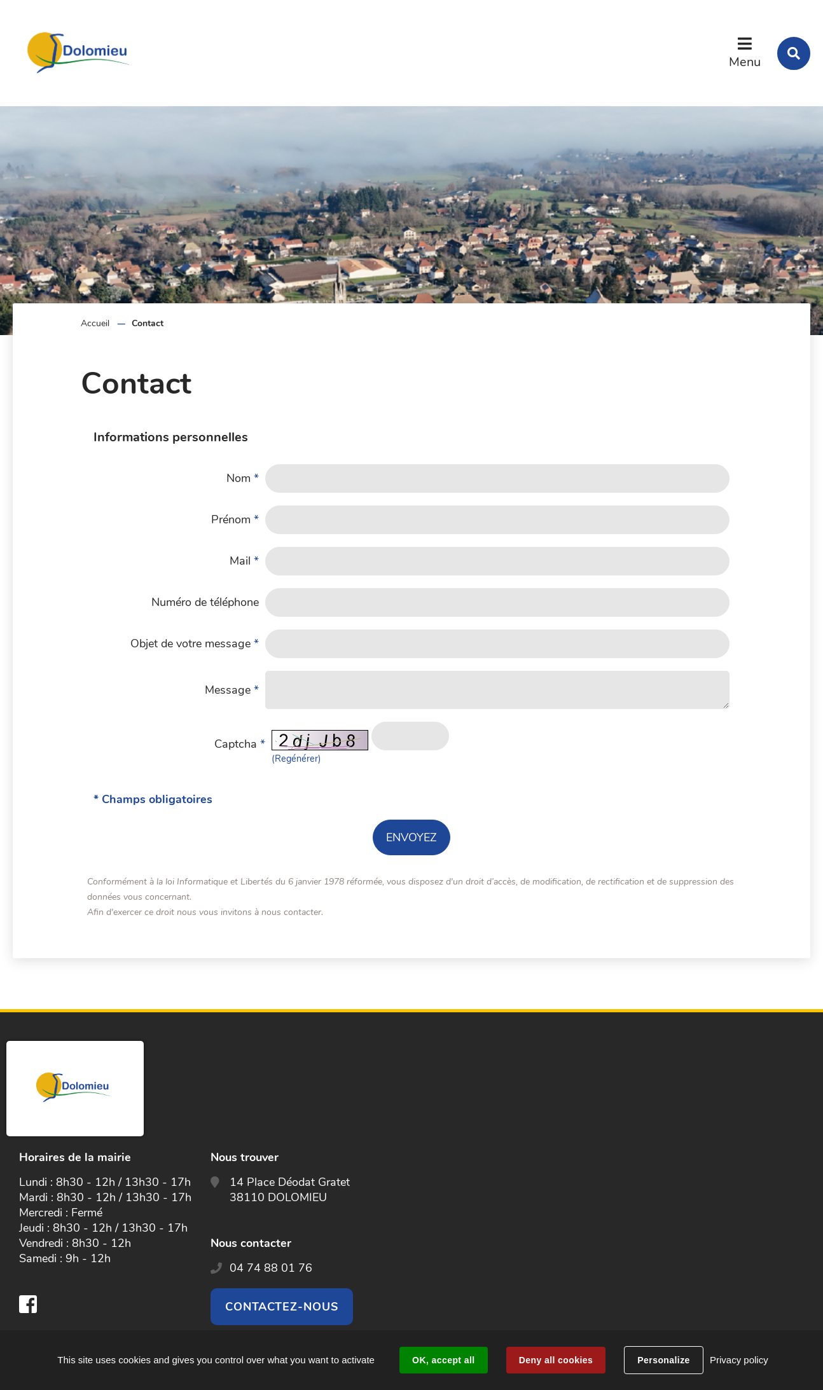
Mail (244, 560)
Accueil (95, 323)
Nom (242, 478)
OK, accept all (443, 1360)
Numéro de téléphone (205, 602)
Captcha (239, 744)
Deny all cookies (556, 1360)
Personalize (663, 1360)
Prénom (235, 519)
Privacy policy (739, 1359)
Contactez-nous (281, 1306)
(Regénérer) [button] (296, 758)
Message (232, 690)
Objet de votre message (194, 643)
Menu (745, 62)
